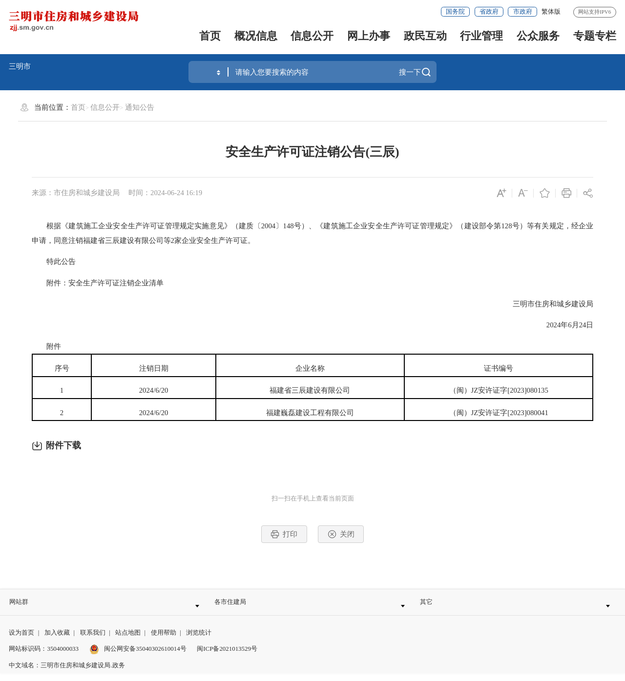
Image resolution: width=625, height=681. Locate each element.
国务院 (455, 11)
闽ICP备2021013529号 (227, 656)
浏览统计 (198, 640)
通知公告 (139, 107)
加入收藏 (57, 640)
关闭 (341, 534)
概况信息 (255, 36)
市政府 (522, 11)
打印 (284, 534)
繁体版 (551, 11)
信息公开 (312, 36)
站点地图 (128, 640)
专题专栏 (594, 36)
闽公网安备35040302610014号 (138, 656)
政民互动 (425, 36)
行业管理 (481, 36)
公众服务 (538, 36)
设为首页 (21, 640)
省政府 (489, 11)
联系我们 (92, 640)
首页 (210, 36)
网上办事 (368, 36)
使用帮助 (163, 640)
